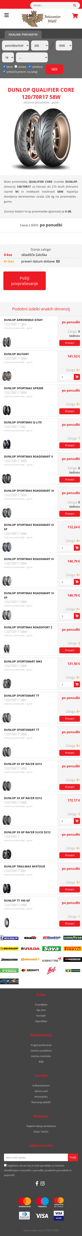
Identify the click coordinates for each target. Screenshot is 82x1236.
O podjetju (41, 1004)
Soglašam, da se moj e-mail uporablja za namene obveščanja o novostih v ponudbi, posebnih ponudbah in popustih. (38, 1170)
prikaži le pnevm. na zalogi (22, 71)
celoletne (35, 67)
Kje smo (41, 1010)
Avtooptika (41, 1096)
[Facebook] (36, 1183)
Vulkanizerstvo (41, 1085)
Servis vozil (41, 1091)
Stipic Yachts (41, 1131)
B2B (41, 1061)
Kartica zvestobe (41, 1056)
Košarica (74, 16)
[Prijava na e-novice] (73, 1157)
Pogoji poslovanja (41, 1045)
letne (8, 67)
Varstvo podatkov (41, 1050)
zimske (20, 67)
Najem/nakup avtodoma (41, 1126)
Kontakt (41, 1015)
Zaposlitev (41, 1021)
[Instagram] (42, 1183)
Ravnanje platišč (41, 1102)
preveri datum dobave (40, 261)
